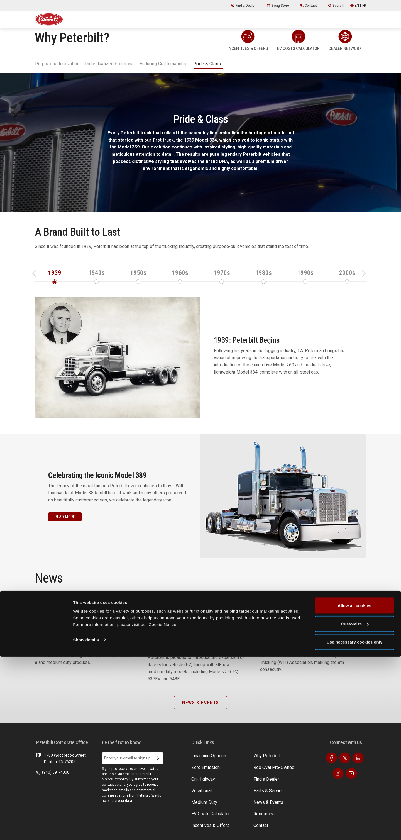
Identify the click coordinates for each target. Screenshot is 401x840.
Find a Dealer (243, 6)
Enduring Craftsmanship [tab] (163, 63)
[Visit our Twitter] (344, 767)
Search (336, 6)
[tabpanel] (200, 315)
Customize (355, 807)
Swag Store (278, 6)
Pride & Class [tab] (207, 63)
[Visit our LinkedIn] (358, 767)
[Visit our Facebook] (331, 767)
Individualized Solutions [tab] (109, 63)
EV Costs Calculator (291, 765)
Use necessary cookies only (354, 825)
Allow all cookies (354, 788)
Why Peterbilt (203, 765)
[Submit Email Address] (158, 768)
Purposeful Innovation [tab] (57, 63)
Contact (308, 6)
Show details (86, 822)
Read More (65, 517)
